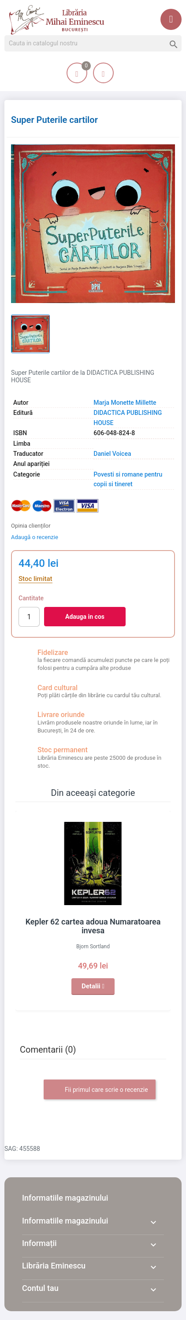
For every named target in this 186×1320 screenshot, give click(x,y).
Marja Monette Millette (124, 402)
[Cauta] (93, 43)
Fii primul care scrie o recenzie (99, 1090)
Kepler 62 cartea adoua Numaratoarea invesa (93, 926)
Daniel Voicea (112, 453)
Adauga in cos (84, 616)
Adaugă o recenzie (34, 537)
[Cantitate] (29, 617)
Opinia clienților (31, 525)
